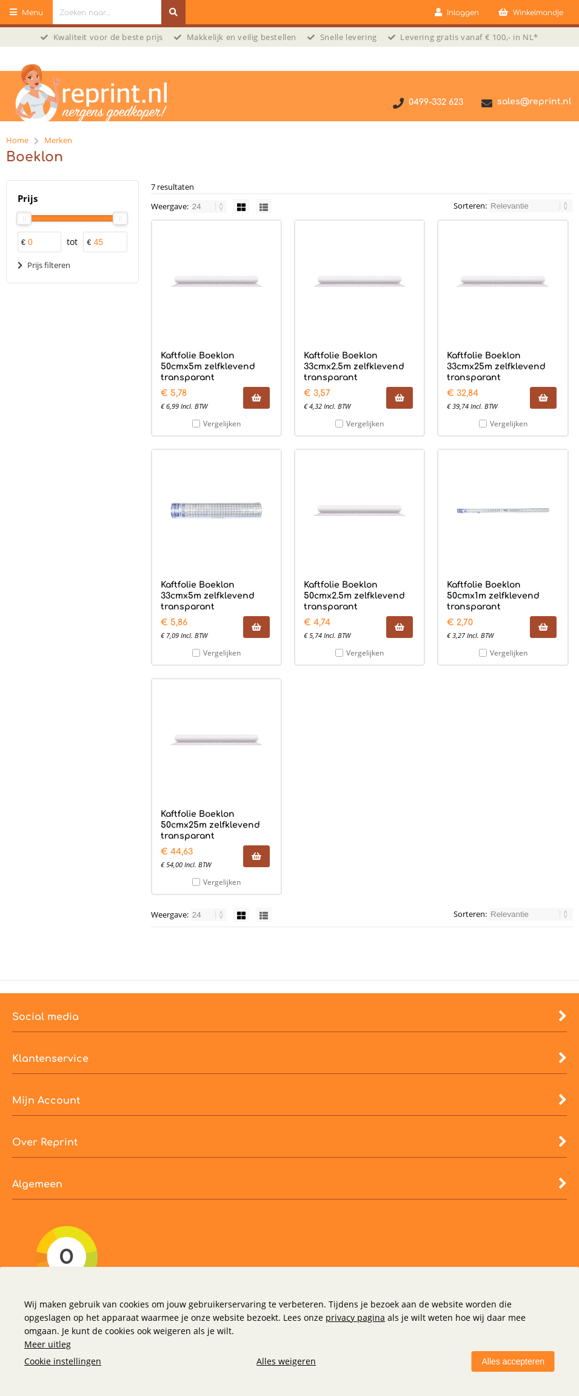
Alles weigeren (286, 1361)
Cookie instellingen (62, 1361)
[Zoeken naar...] (173, 12)
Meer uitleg (47, 1344)
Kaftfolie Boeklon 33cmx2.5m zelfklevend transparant (354, 366)
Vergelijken (222, 423)
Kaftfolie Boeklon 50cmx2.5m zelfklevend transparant (354, 595)
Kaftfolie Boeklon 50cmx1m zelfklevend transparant (493, 595)
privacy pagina (355, 1317)
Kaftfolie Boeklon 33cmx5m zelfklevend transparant (208, 595)
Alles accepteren (512, 1361)
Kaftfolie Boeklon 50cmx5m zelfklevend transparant (208, 366)
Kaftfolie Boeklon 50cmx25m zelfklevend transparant (210, 825)
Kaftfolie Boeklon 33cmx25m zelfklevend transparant (496, 366)
